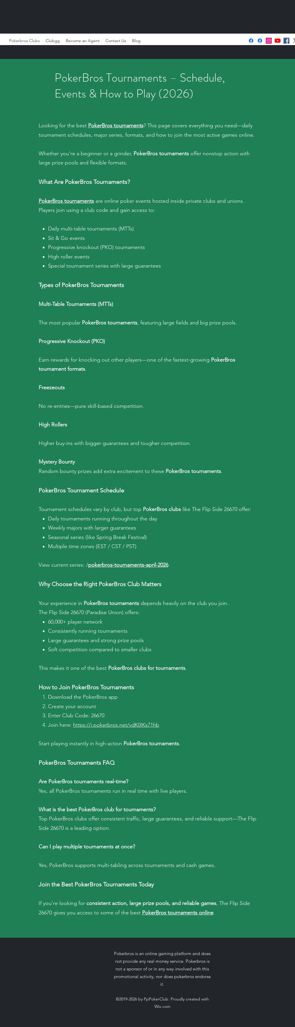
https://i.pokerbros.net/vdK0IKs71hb (116, 725)
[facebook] (286, 41)
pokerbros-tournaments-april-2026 (128, 565)
